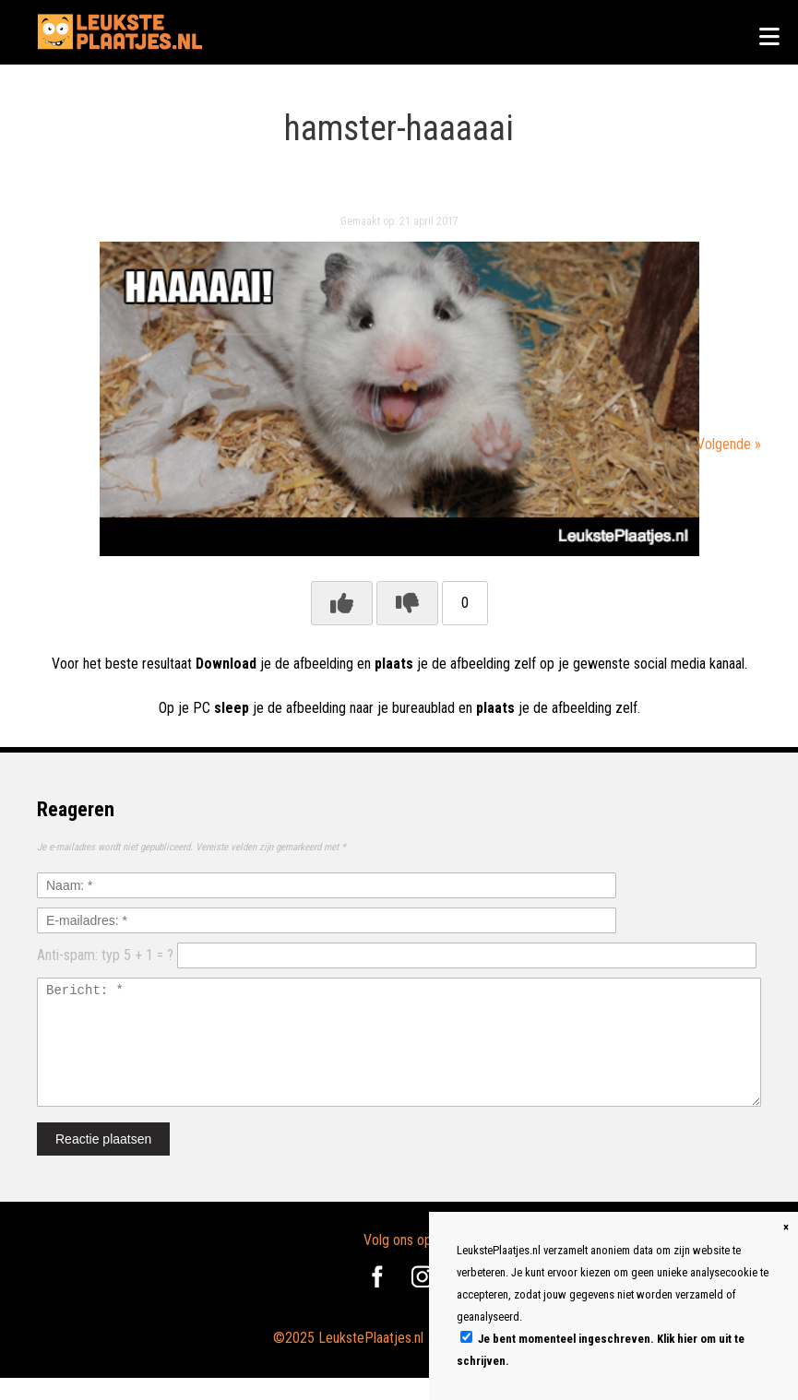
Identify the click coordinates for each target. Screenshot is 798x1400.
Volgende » (729, 444)
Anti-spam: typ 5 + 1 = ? (105, 955)
